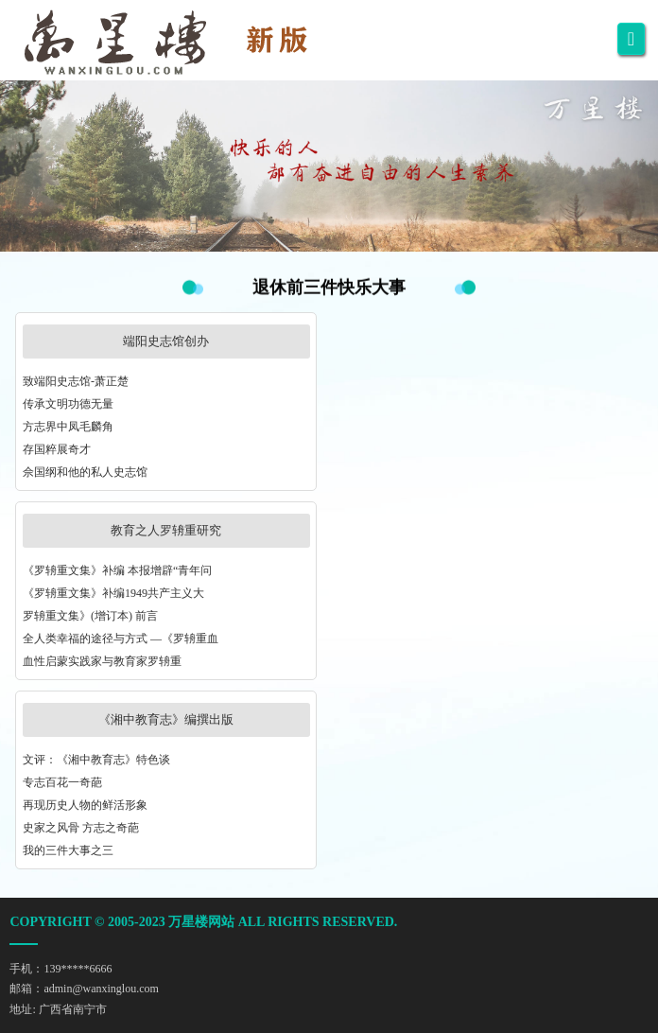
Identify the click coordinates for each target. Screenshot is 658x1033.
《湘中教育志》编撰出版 (166, 719)
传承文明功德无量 (68, 404)
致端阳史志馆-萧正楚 (76, 381)
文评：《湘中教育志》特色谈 (96, 759)
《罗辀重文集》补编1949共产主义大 (113, 593)
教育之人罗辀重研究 (166, 530)
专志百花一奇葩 (62, 782)
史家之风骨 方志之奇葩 (81, 827)
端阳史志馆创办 (166, 341)
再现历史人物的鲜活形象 (85, 805)
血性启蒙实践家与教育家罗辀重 (102, 661)
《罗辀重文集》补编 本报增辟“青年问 (117, 570)
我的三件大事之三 (68, 850)
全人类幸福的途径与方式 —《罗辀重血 (120, 638)
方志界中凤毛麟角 (68, 426)
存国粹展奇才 (57, 449)
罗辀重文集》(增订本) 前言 (90, 615)
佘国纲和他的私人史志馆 (85, 472)
